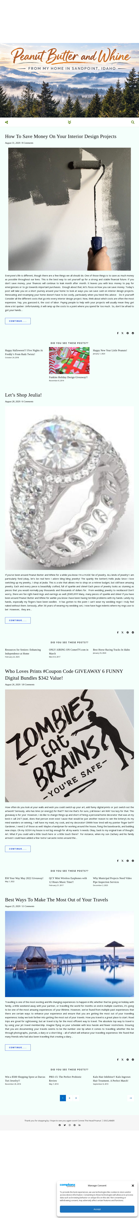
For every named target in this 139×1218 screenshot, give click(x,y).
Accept (97, 1209)
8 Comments (27, 143)
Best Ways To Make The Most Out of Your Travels (56, 899)
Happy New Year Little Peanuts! (110, 350)
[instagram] (70, 1125)
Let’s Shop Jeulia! (23, 395)
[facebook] (60, 1125)
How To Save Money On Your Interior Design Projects (60, 136)
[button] (132, 1185)
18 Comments (28, 684)
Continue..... (18, 321)
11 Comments (28, 906)
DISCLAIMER (109, 1120)
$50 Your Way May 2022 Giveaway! (24, 878)
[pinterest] (75, 1125)
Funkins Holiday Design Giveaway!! (68, 377)
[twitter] (65, 1125)
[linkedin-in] (79, 1125)
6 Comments (27, 401)
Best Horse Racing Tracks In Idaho (111, 649)
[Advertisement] (69, 21)
